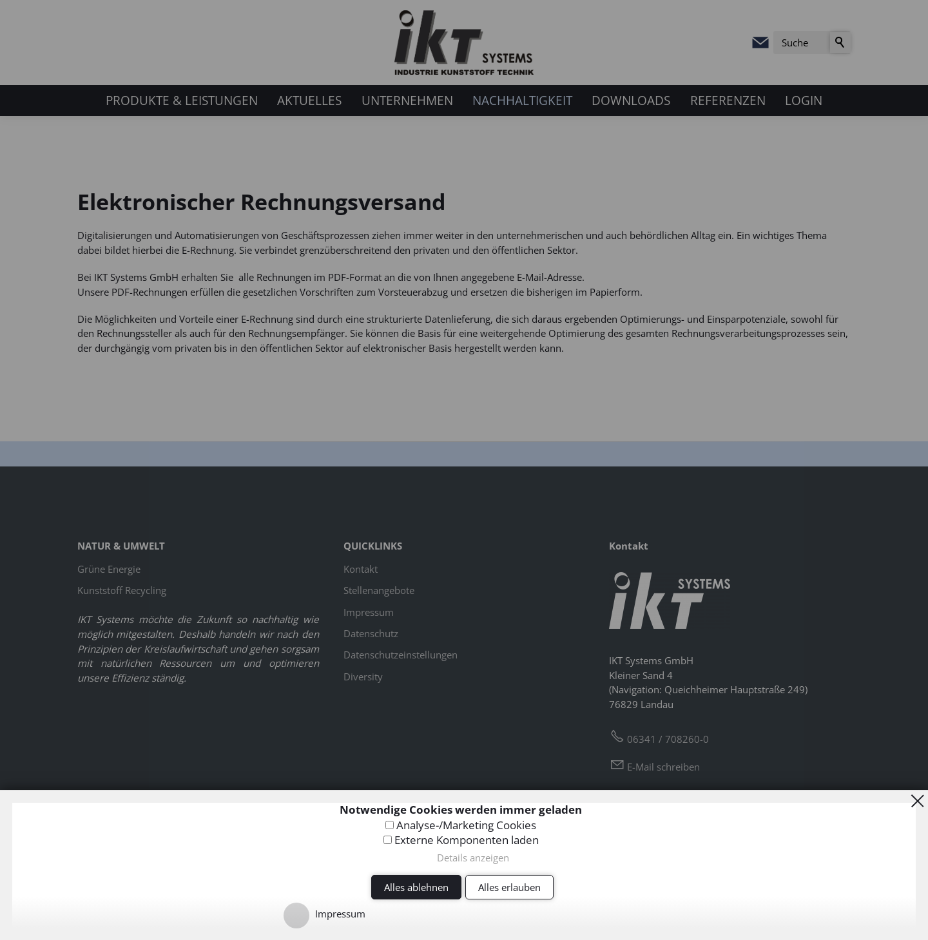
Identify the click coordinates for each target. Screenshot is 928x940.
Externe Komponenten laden (466, 839)
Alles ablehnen (416, 887)
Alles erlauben (509, 887)
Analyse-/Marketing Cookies (466, 825)
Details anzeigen (473, 857)
